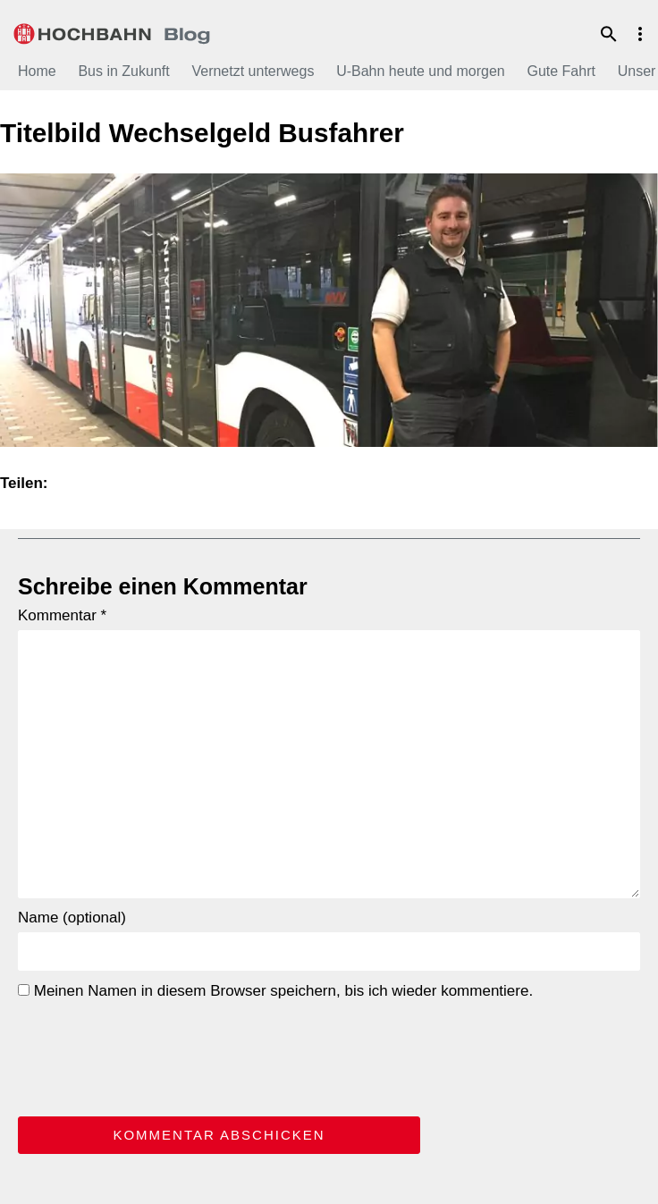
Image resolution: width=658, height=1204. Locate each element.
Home (37, 71)
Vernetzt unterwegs (252, 71)
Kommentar (62, 615)
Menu (640, 34)
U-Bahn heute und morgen (420, 71)
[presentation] (154, 1055)
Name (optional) (72, 917)
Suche (609, 34)
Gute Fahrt (561, 71)
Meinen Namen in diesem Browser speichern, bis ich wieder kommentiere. (275, 990)
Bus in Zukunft (123, 71)
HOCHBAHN (111, 31)
